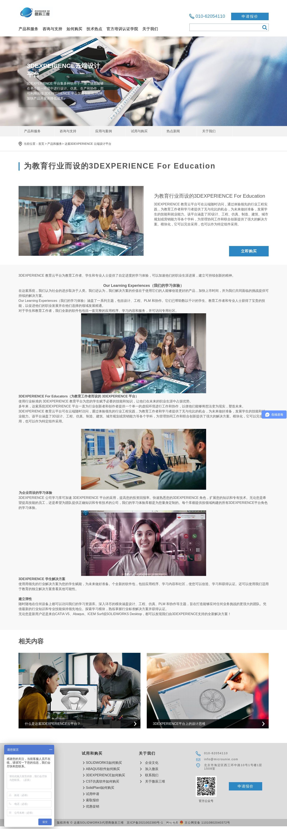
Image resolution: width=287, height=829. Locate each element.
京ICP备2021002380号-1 (145, 822)
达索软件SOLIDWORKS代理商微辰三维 (36, 15)
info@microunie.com (221, 759)
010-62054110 (210, 16)
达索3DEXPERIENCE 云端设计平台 (88, 143)
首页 (41, 143)
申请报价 (250, 16)
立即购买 (249, 251)
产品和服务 (54, 143)
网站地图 (172, 822)
